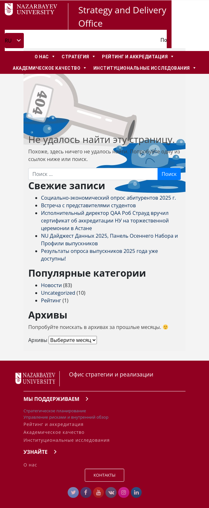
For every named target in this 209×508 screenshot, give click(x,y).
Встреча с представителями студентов (88, 205)
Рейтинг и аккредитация (135, 56)
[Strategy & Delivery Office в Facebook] (85, 492)
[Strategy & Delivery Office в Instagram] (123, 492)
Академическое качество (46, 68)
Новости (51, 285)
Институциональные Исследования (141, 68)
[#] (73, 492)
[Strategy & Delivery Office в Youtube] (98, 492)
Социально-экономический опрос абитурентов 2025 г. (108, 197)
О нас (42, 56)
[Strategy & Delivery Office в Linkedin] (136, 492)
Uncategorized (58, 292)
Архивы (37, 340)
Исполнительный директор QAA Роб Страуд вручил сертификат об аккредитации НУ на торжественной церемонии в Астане (105, 220)
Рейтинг (51, 300)
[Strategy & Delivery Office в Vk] (111, 492)
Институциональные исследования (67, 440)
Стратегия (75, 56)
